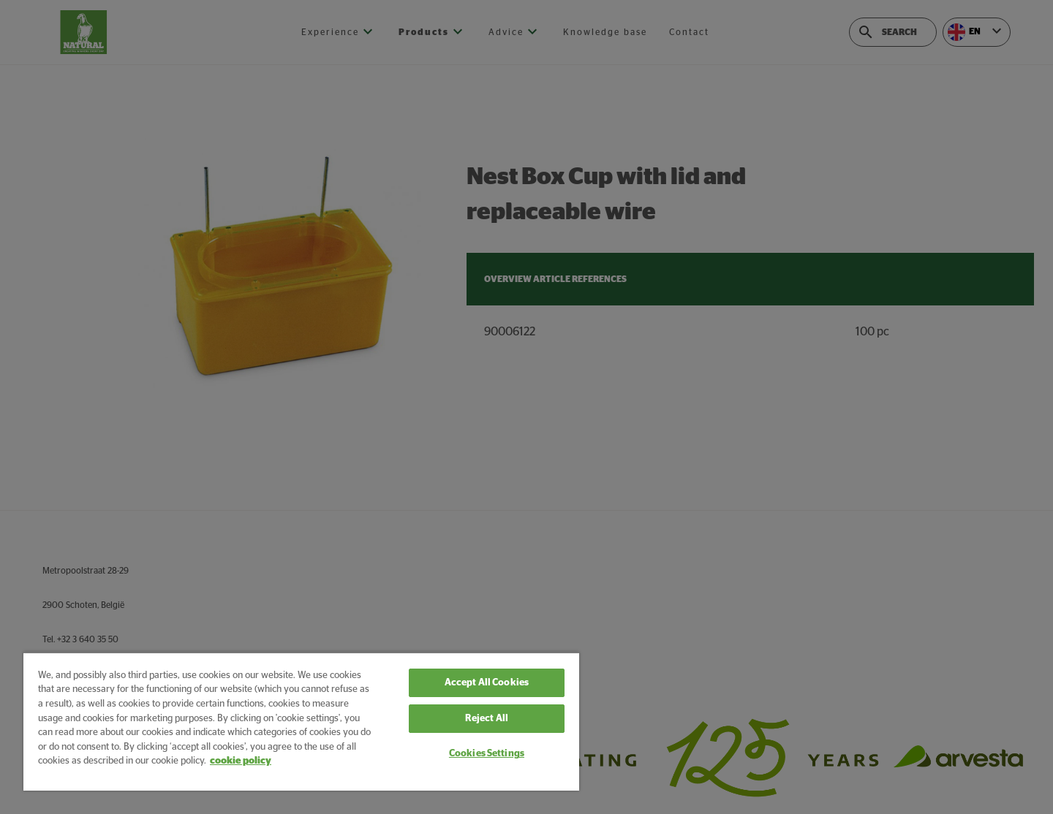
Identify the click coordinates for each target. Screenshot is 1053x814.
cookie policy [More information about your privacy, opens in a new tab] (240, 761)
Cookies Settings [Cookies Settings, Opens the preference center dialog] (486, 753)
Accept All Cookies (487, 683)
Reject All (486, 718)
